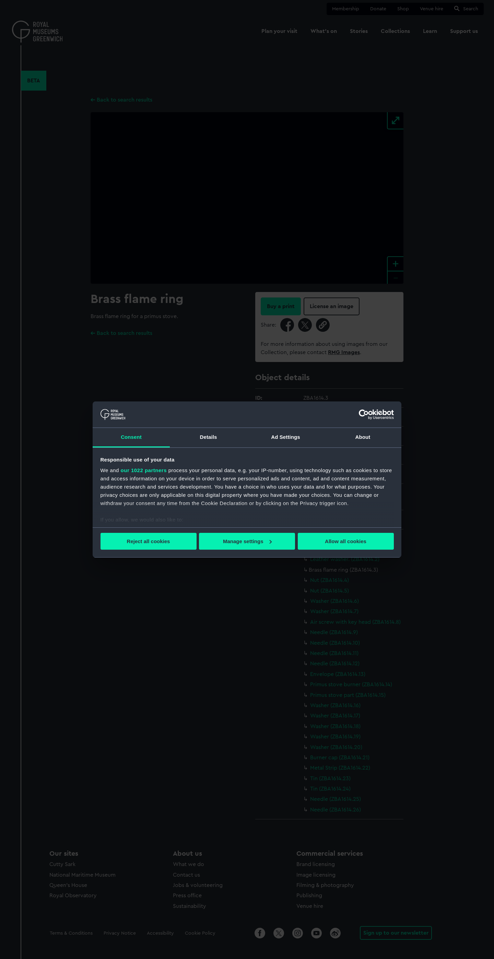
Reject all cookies (148, 541)
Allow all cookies (345, 541)
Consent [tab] (131, 437)
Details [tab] (208, 437)
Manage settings (247, 541)
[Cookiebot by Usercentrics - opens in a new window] (364, 414)
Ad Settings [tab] (285, 437)
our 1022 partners (144, 470)
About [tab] (362, 437)
